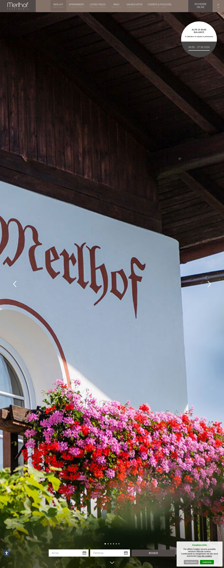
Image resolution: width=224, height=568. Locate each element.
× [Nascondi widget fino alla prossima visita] (9, 550)
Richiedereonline (200, 6)
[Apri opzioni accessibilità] (6, 553)
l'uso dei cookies (204, 556)
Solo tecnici (191, 562)
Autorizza (206, 562)
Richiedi (153, 553)
